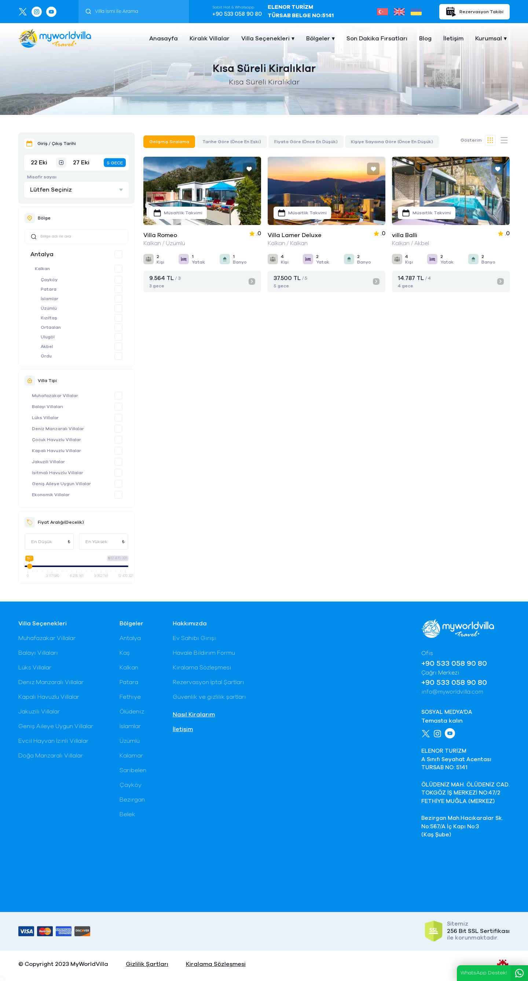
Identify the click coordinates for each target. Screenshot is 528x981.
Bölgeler (318, 38)
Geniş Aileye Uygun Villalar (61, 484)
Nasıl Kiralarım (194, 714)
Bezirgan (132, 800)
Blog (425, 38)
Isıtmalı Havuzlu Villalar (57, 472)
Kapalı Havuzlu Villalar (56, 450)
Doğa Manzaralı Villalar (50, 756)
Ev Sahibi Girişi (194, 638)
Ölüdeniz (132, 712)
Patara (48, 289)
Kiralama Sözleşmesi (202, 668)
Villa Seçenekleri (265, 38)
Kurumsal (488, 38)
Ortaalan (51, 327)
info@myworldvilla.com (452, 692)
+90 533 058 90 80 (237, 14)
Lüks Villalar (45, 417)
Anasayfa (163, 38)
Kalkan (42, 268)
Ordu (46, 356)
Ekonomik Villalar (51, 495)
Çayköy (49, 279)
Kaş (125, 653)
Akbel (47, 346)
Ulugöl (48, 337)
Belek (127, 814)
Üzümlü (49, 308)
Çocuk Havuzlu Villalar (56, 439)
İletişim (453, 38)
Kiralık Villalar (210, 38)
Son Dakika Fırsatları (376, 38)
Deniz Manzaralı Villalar (58, 428)
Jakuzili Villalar (48, 461)
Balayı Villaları (47, 406)
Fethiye (130, 697)
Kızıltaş (49, 318)
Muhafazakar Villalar (55, 395)
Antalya (42, 254)
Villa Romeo (160, 235)
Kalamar (131, 756)
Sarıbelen (133, 770)
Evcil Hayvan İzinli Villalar (53, 741)
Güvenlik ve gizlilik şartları (209, 697)
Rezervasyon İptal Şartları (208, 682)
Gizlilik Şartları (147, 964)
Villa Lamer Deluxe (295, 235)
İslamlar (49, 299)
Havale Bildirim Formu (204, 653)
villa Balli (404, 235)
